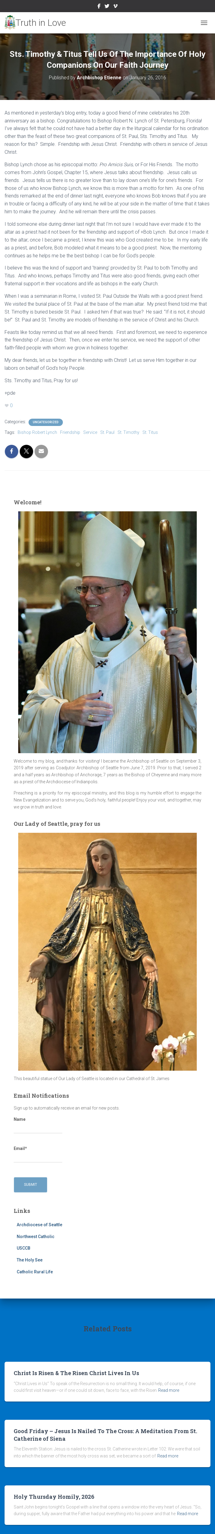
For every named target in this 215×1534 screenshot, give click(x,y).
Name (38, 1125)
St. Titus (150, 432)
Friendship (70, 432)
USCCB (23, 1248)
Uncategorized (46, 422)
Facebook (99, 7)
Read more (168, 1390)
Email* (38, 1154)
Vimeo (115, 7)
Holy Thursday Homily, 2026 (54, 1496)
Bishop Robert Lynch (37, 432)
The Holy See (30, 1260)
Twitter (106, 7)
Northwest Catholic (35, 1236)
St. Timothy (128, 432)
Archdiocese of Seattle (39, 1224)
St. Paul (107, 432)
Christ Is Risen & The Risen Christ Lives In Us (76, 1373)
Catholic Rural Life (35, 1271)
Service (90, 432)
